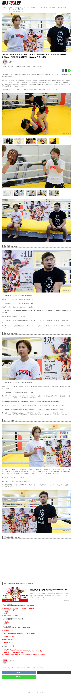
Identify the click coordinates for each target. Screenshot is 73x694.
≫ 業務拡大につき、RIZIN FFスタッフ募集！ (14, 653)
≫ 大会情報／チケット (8, 612)
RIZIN (10, 62)
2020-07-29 (11, 61)
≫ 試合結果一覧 (6, 642)
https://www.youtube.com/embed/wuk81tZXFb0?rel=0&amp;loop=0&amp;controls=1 (36, 560)
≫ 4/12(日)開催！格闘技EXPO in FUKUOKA (14, 610)
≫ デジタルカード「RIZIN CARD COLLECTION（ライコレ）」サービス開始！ (23, 651)
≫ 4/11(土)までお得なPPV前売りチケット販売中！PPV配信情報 (19, 608)
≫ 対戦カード (5, 614)
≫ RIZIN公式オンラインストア (10, 615)
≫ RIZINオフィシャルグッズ (9, 649)
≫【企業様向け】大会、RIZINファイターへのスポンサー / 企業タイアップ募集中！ (23, 654)
